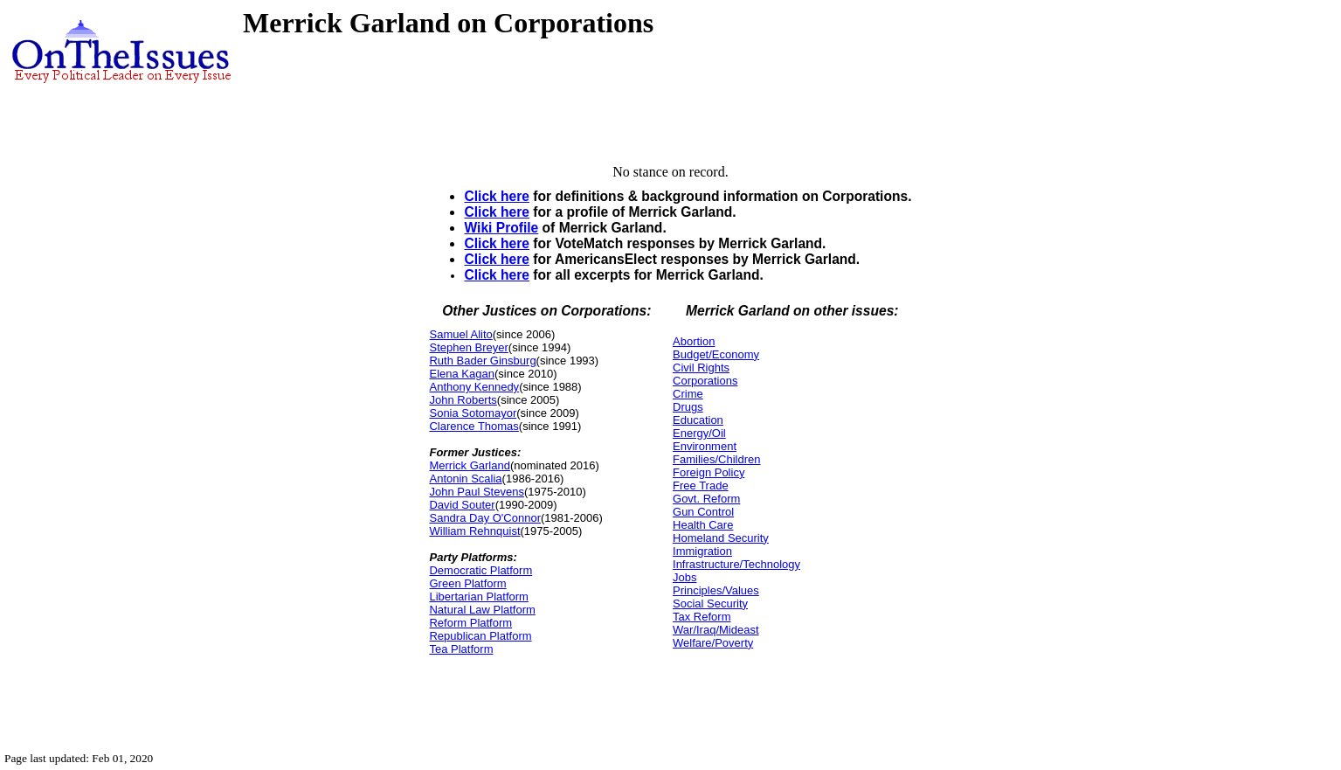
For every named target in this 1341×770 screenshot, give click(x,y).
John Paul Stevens (476, 491)
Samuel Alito (460, 334)
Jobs (684, 577)
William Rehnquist (474, 531)
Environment (704, 446)
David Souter (461, 504)
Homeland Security (721, 538)
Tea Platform (461, 649)
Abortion (694, 341)
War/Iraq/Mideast (716, 629)
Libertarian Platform (478, 596)
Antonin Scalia (465, 478)
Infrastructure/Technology (736, 564)
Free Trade (701, 485)
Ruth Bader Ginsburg (482, 360)
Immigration (702, 551)
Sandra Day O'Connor (485, 517)
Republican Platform (480, 635)
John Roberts (462, 399)
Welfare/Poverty (713, 642)
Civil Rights (701, 367)
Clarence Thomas (473, 426)
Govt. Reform (706, 498)
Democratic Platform (480, 570)
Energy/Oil (699, 433)
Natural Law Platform (482, 609)
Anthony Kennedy (474, 386)
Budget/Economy (716, 354)
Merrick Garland (469, 465)
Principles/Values (716, 590)
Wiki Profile (501, 227)
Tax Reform (701, 616)
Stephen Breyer (468, 347)
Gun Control (703, 511)
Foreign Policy (708, 472)
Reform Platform (470, 622)
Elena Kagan (461, 373)
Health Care (703, 524)
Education (698, 420)
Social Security (710, 603)
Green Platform (467, 583)
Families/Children (716, 459)
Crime (688, 393)
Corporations (705, 380)
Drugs (688, 406)
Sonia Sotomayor (472, 413)
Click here (496, 196)
